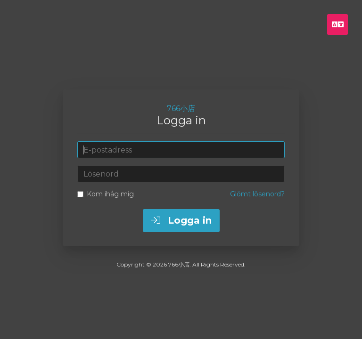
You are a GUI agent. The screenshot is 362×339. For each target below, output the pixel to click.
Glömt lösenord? (257, 194)
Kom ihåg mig (105, 194)
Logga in (181, 220)
